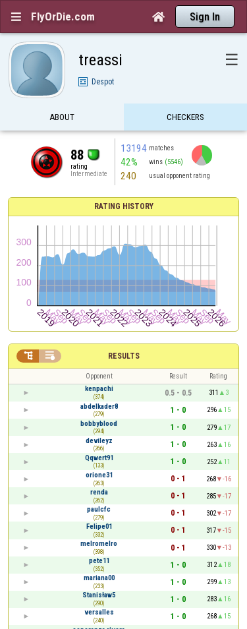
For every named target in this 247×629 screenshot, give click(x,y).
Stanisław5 (98, 595)
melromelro (98, 543)
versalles (99, 612)
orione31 (99, 475)
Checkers (185, 117)
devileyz (99, 440)
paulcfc (99, 509)
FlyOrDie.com (63, 16)
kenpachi (99, 388)
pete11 (99, 560)
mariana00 (99, 578)
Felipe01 (99, 526)
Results (124, 356)
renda (99, 492)
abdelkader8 (99, 406)
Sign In (205, 17)
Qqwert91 (99, 458)
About (61, 117)
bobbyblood (98, 423)
